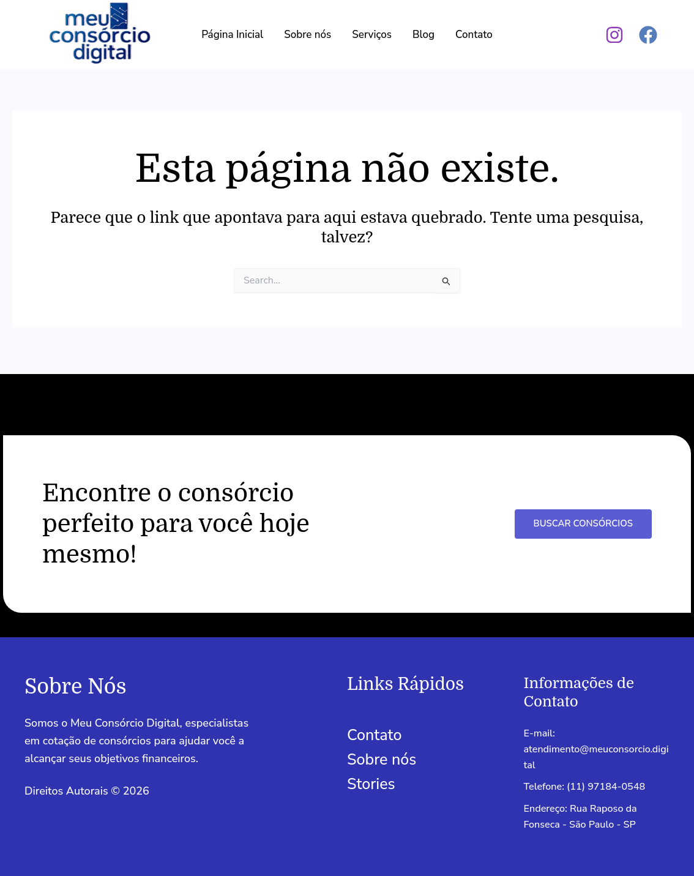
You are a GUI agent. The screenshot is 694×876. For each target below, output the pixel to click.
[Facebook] (648, 35)
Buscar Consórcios (582, 518)
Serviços (372, 35)
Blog (423, 35)
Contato (474, 35)
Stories (371, 779)
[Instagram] (614, 35)
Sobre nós (307, 35)
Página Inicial (232, 35)
